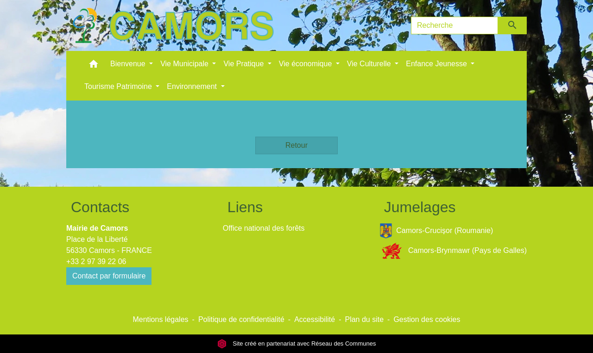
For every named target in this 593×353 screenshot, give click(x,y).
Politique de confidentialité (241, 319)
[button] (94, 66)
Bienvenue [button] (128, 64)
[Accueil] (172, 25)
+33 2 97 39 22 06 (96, 261)
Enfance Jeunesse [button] (437, 64)
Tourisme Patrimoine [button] (119, 86)
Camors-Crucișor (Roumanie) (436, 231)
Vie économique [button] (306, 64)
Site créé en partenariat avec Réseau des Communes (296, 343)
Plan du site (364, 319)
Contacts (100, 207)
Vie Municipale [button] (185, 64)
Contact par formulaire (108, 276)
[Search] (454, 25)
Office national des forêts (264, 228)
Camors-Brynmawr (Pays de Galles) (453, 251)
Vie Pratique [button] (244, 64)
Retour (296, 145)
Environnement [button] (193, 86)
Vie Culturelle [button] (370, 64)
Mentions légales (160, 319)
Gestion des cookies (426, 319)
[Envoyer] (512, 25)
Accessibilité (314, 319)
